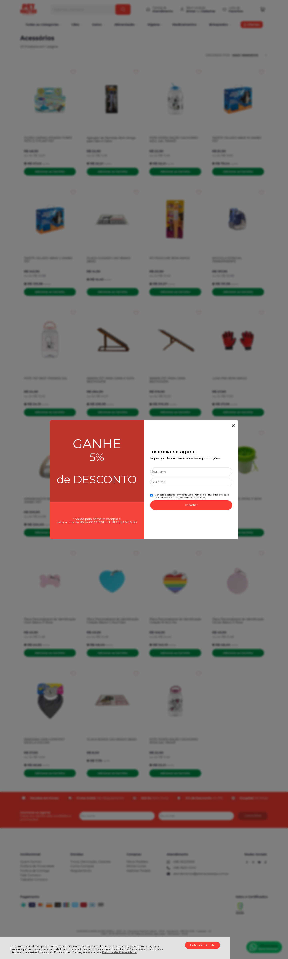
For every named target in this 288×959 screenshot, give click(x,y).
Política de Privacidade (119, 952)
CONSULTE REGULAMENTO (115, 522)
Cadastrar (191, 505)
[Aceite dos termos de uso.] (151, 495)
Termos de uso (183, 494)
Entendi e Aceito (202, 945)
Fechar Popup (233, 426)
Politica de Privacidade (207, 494)
